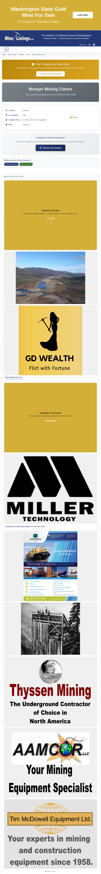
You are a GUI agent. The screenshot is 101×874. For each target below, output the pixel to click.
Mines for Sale (12, 54)
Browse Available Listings (50, 74)
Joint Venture (33, 120)
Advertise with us (50, 871)
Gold (27, 54)
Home (4, 54)
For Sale (25, 120)
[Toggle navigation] (6, 49)
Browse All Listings (50, 148)
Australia (21, 54)
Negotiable (42, 120)
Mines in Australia (26, 164)
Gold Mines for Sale (11, 164)
